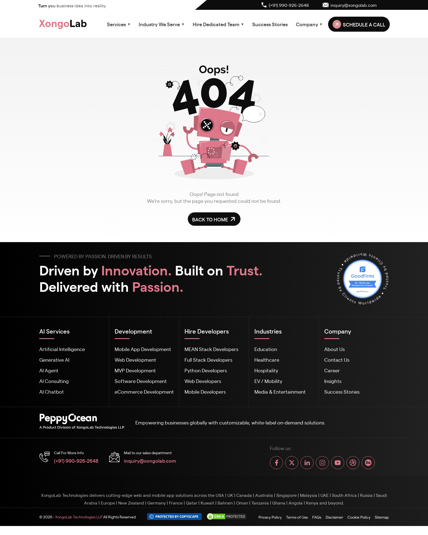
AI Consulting (54, 381)
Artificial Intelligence (62, 349)
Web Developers (203, 381)
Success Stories (270, 24)
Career (332, 370)
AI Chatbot (51, 391)
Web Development (135, 359)
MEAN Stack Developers (211, 349)
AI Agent (48, 370)
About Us (334, 349)
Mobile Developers (205, 391)
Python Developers (206, 370)
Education (265, 349)
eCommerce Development (144, 391)
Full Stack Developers (208, 359)
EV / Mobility (268, 381)
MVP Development (135, 370)
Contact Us (336, 359)
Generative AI (54, 359)
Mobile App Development (143, 349)
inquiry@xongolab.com (150, 460)
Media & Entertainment (280, 391)
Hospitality (266, 370)
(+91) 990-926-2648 (76, 460)
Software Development (141, 381)
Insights (332, 381)
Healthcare (266, 359)
